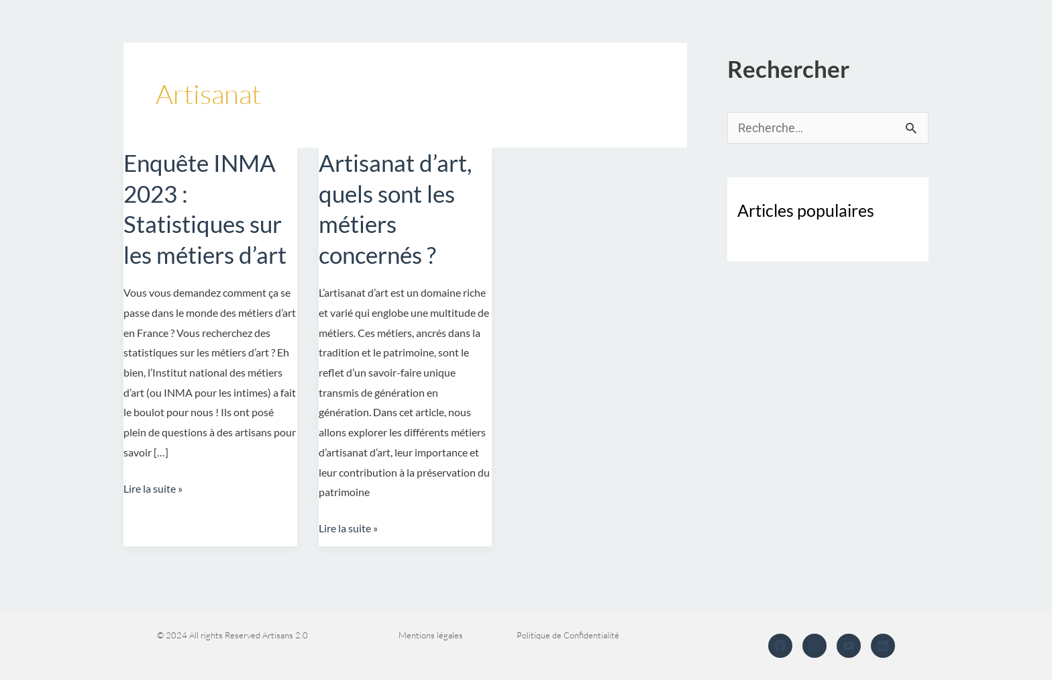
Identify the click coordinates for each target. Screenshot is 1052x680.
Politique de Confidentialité (568, 635)
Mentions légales (431, 635)
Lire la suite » (152, 487)
